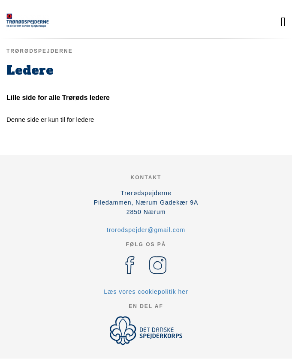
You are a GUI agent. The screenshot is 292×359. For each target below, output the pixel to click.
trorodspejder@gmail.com (146, 229)
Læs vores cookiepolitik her (146, 291)
